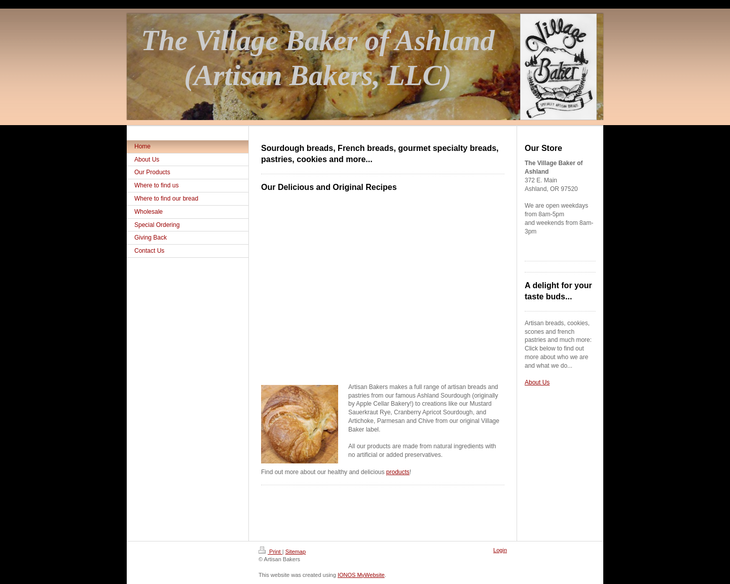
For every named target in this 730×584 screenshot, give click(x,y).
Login (500, 550)
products (398, 472)
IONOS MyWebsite (361, 575)
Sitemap (295, 552)
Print (270, 552)
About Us (537, 382)
